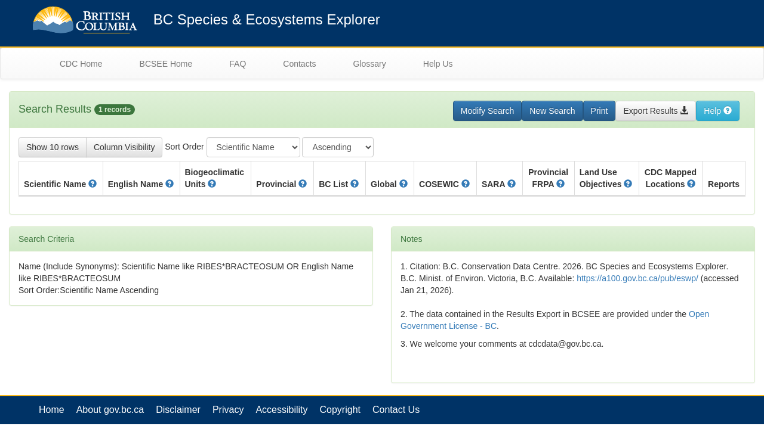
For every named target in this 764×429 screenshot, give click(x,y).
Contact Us (396, 410)
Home (51, 410)
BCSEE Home (166, 64)
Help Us (438, 64)
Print (599, 111)
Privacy (228, 410)
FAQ (237, 64)
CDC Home (81, 64)
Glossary (369, 64)
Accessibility (281, 410)
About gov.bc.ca (110, 410)
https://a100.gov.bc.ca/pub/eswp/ (637, 278)
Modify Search (487, 111)
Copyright (340, 410)
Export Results (655, 111)
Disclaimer (178, 410)
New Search (552, 111)
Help (718, 111)
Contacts (299, 64)
